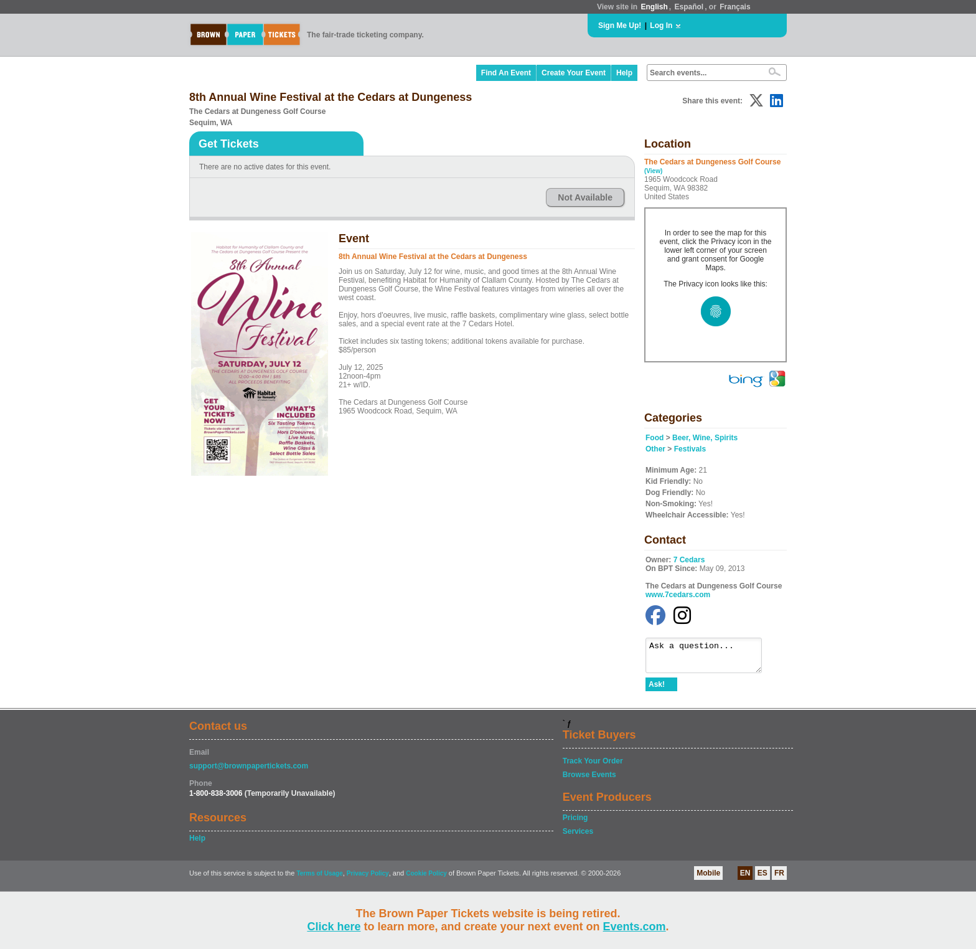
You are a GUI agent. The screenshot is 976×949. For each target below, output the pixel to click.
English (653, 6)
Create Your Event (574, 72)
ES (762, 878)
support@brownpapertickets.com (248, 771)
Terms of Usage (319, 879)
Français (735, 6)
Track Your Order (593, 766)
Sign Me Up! (619, 25)
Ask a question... (709, 658)
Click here (333, 926)
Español (689, 6)
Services (578, 837)
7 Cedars (689, 559)
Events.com (634, 926)
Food (654, 437)
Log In (661, 25)
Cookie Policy (426, 879)
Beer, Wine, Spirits (705, 437)
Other (655, 449)
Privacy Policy (368, 879)
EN (745, 878)
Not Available (585, 197)
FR (779, 878)
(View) (653, 171)
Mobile (708, 878)
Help (624, 72)
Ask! (657, 690)
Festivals (690, 449)
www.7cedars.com (677, 594)
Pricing (575, 823)
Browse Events (589, 780)
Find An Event (506, 72)
